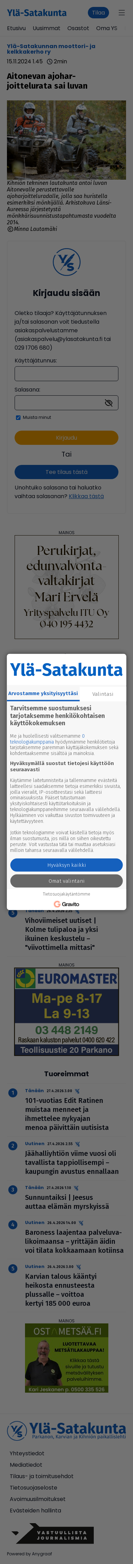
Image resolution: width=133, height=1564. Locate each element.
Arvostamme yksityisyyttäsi (43, 693)
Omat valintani (67, 881)
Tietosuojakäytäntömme (66, 894)
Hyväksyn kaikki (66, 865)
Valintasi (103, 694)
